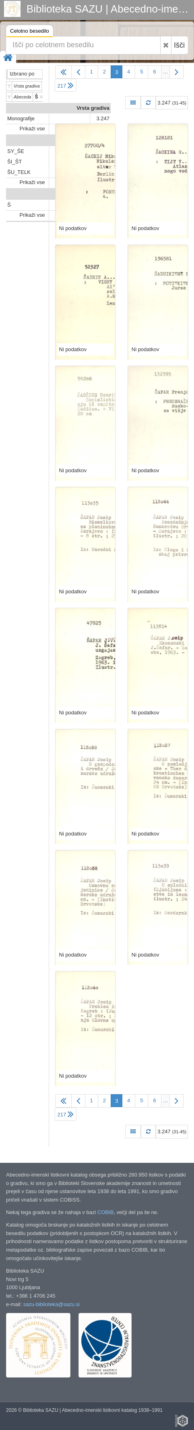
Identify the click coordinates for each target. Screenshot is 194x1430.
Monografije (21, 118)
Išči (179, 45)
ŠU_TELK (19, 172)
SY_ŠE (15, 151)
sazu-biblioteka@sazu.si (51, 1304)
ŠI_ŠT (14, 162)
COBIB (105, 1212)
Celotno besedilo (29, 32)
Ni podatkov (73, 228)
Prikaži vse (32, 129)
